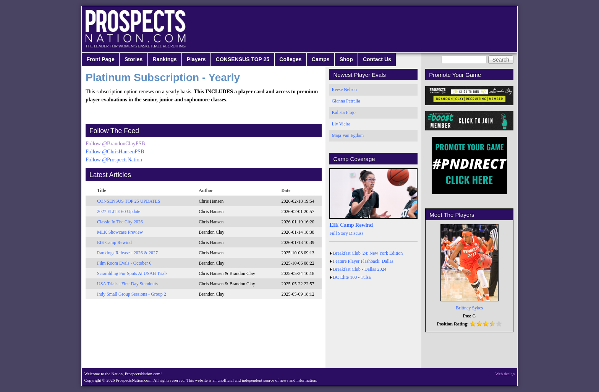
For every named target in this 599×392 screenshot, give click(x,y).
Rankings (165, 59)
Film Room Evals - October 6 (124, 263)
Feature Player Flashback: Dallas (363, 261)
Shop (346, 59)
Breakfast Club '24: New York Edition (368, 253)
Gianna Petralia (346, 101)
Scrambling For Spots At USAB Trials (132, 273)
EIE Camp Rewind (114, 242)
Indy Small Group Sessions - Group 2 (131, 294)
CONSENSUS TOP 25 (242, 59)
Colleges (290, 59)
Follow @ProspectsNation (114, 160)
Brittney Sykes (469, 308)
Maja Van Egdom (348, 135)
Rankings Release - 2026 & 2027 (127, 252)
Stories (133, 59)
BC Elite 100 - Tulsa (352, 277)
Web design (505, 373)
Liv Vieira (341, 124)
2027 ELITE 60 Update (118, 211)
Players (196, 59)
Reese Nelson (344, 89)
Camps (321, 59)
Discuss (356, 233)
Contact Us (377, 59)
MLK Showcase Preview (120, 232)
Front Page (101, 59)
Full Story (338, 233)
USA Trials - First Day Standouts (127, 283)
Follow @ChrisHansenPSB (115, 152)
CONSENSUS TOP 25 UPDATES (128, 201)
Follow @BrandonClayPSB (115, 143)
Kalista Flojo (343, 112)
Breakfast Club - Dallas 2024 (360, 269)
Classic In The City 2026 (120, 221)
